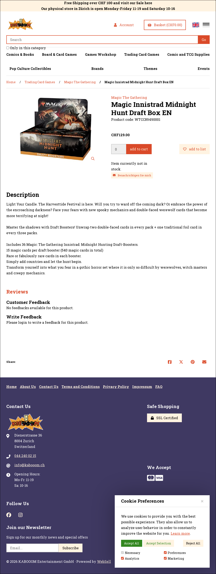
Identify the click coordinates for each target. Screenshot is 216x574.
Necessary (130, 553)
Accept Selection (158, 543)
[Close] (202, 501)
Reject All (193, 543)
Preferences (175, 553)
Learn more (180, 533)
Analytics (130, 558)
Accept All (131, 543)
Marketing (174, 558)
